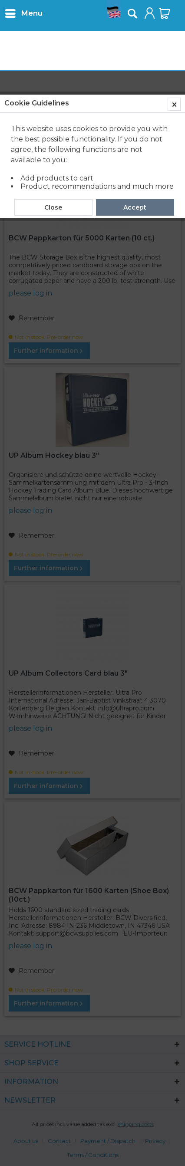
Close (53, 207)
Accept (134, 207)
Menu (24, 12)
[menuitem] (23, 13)
